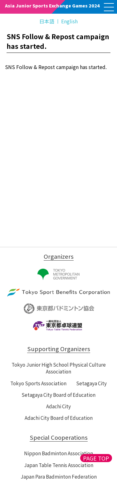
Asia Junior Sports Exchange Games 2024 (52, 5)
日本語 (46, 21)
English (69, 21)
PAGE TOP (96, 458)
